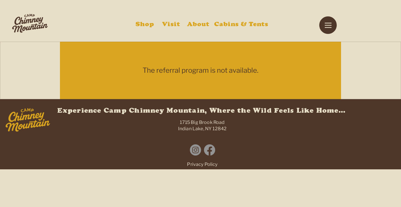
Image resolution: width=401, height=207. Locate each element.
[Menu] (328, 25)
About (198, 25)
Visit (171, 25)
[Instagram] (195, 150)
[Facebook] (209, 150)
